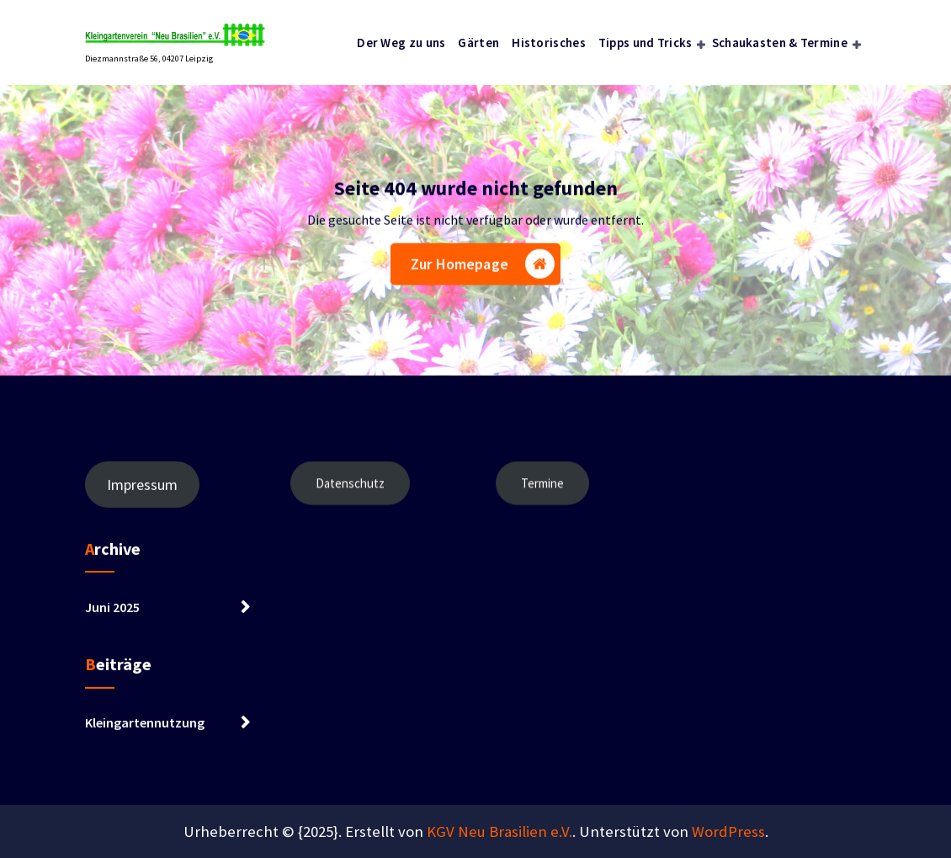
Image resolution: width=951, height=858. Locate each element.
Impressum (142, 495)
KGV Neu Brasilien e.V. (499, 831)
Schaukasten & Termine (779, 43)
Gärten (478, 43)
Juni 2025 (112, 618)
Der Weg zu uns (401, 43)
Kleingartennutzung (145, 734)
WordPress (728, 831)
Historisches (549, 43)
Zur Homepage (483, 267)
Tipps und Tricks (645, 43)
